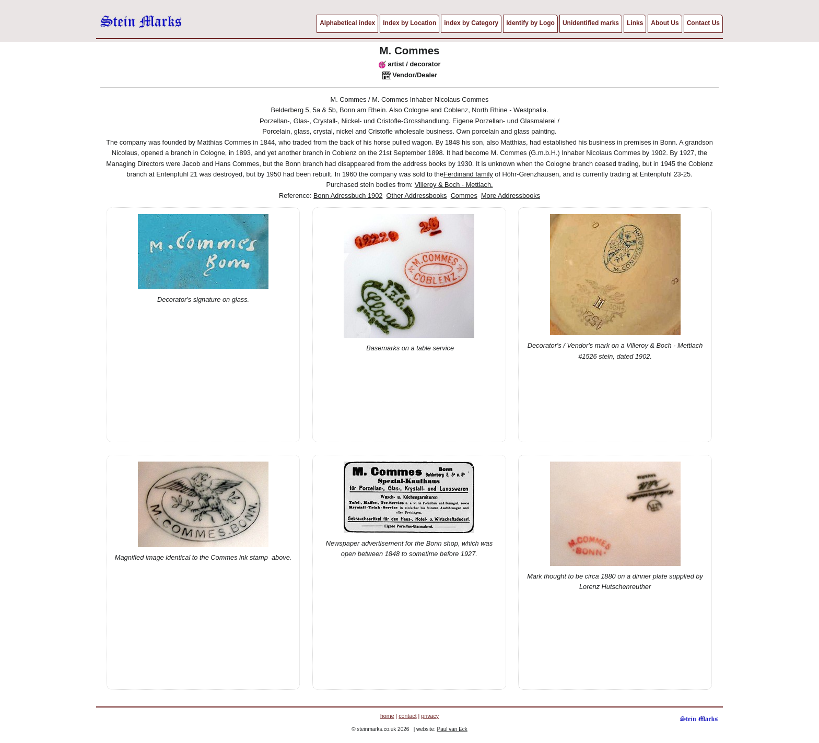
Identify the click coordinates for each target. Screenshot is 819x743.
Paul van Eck (452, 729)
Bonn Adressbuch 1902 (347, 195)
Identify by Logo (530, 23)
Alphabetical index (347, 23)
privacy (430, 716)
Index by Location (409, 23)
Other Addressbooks (417, 195)
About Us (664, 23)
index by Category (471, 23)
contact (407, 716)
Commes (464, 195)
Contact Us (703, 23)
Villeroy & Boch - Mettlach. (454, 184)
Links (635, 23)
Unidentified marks (591, 23)
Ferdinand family (468, 174)
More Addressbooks (510, 195)
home (387, 716)
